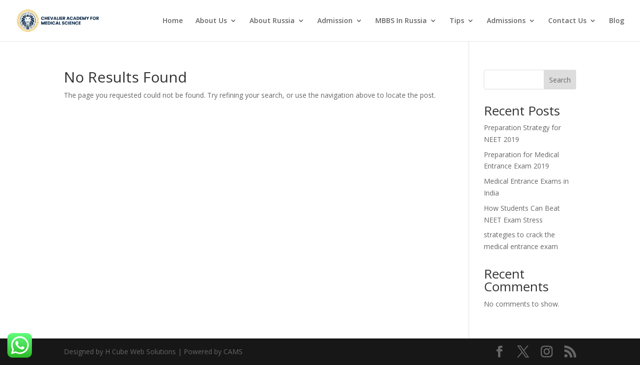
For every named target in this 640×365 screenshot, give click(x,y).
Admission (335, 21)
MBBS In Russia (401, 21)
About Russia (272, 21)
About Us (211, 21)
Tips (456, 21)
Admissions (506, 21)
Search (560, 79)
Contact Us (567, 21)
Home (173, 21)
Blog (616, 21)
